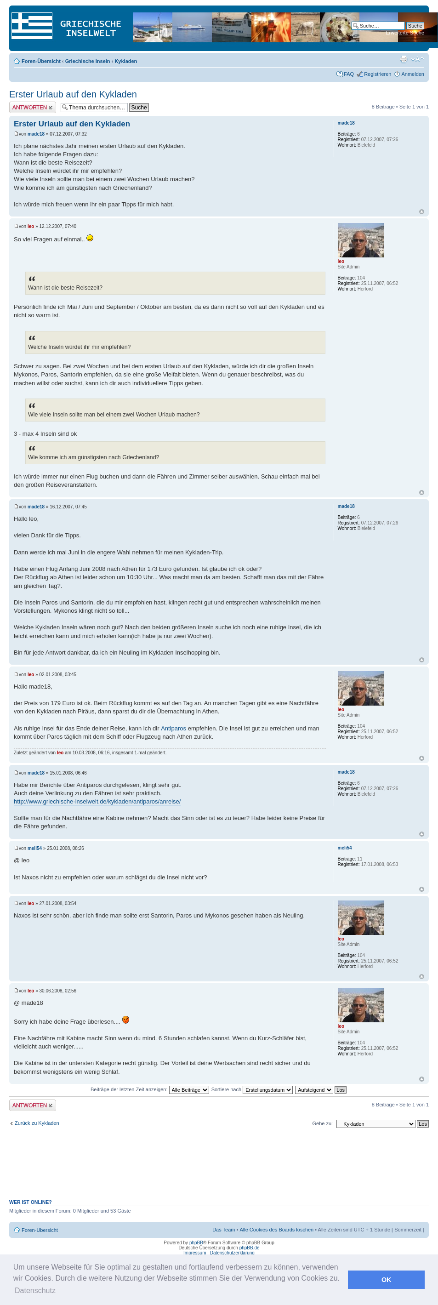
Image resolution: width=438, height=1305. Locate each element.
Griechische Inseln (87, 61)
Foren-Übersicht (41, 61)
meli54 (35, 848)
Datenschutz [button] (35, 1290)
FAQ (349, 74)
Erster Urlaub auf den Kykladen (73, 94)
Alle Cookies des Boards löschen (276, 1229)
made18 (36, 134)
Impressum (194, 1252)
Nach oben (421, 211)
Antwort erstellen (32, 107)
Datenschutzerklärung (232, 1252)
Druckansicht (403, 59)
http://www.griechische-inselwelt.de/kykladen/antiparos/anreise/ (97, 801)
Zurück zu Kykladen (37, 1123)
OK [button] (386, 1279)
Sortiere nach (252, 1089)
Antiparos (173, 728)
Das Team (223, 1229)
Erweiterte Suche (405, 32)
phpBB (196, 1242)
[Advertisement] (219, 1168)
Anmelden (412, 74)
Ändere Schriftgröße (417, 59)
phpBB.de (249, 1247)
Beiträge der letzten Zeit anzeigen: (150, 1089)
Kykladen (125, 61)
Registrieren (377, 74)
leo (31, 226)
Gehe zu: (322, 1123)
